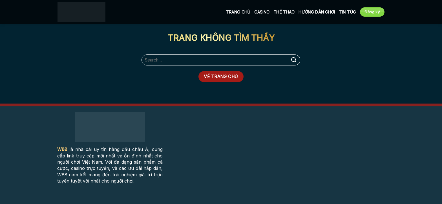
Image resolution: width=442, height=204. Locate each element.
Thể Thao (284, 12)
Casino (261, 12)
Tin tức (347, 12)
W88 (62, 149)
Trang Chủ (238, 12)
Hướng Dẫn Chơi (317, 12)
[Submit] (293, 59)
